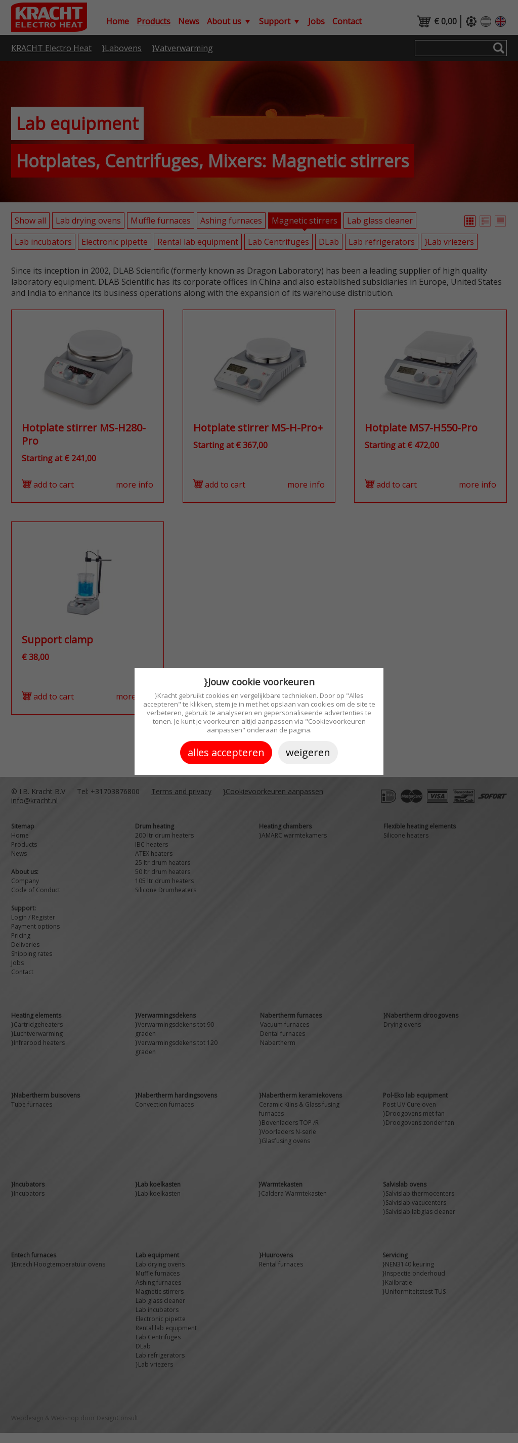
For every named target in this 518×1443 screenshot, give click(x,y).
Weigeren (308, 752)
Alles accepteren (226, 752)
